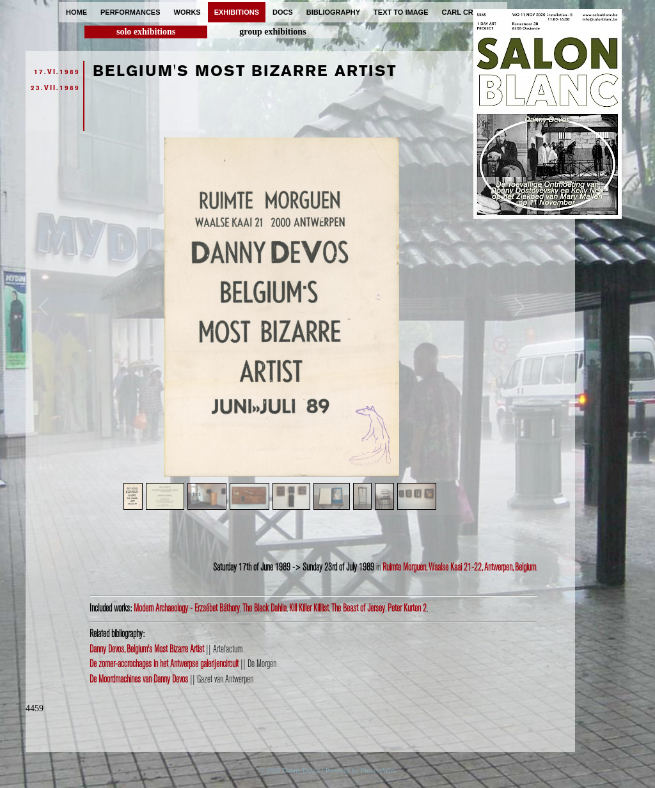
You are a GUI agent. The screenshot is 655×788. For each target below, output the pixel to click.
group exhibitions (272, 31)
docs (282, 12)
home (76, 12)
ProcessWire (378, 770)
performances (130, 12)
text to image (401, 12)
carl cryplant (471, 12)
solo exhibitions (145, 31)
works (187, 12)
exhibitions (236, 12)
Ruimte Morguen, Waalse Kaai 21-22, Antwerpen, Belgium (459, 567)
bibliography (333, 12)
